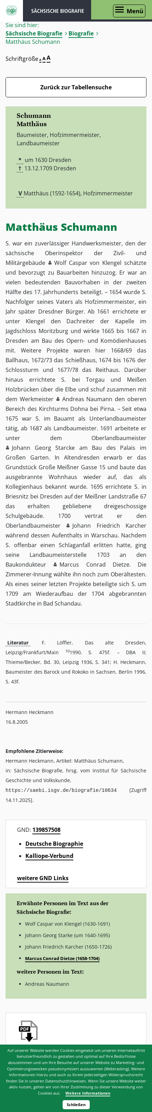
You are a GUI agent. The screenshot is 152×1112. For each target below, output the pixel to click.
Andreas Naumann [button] (87, 399)
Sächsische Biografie (34, 33)
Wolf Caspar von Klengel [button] (87, 263)
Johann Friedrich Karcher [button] (109, 525)
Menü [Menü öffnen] (135, 11)
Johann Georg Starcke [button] (43, 448)
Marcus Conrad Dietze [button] (94, 564)
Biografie (81, 33)
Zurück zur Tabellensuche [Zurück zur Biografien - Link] (76, 87)
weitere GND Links (43, 878)
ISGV (11, 11)
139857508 (46, 829)
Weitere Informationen (87, 1093)
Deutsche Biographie (54, 843)
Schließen (76, 1104)
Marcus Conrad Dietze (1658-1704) (62, 958)
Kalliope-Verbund (49, 855)
